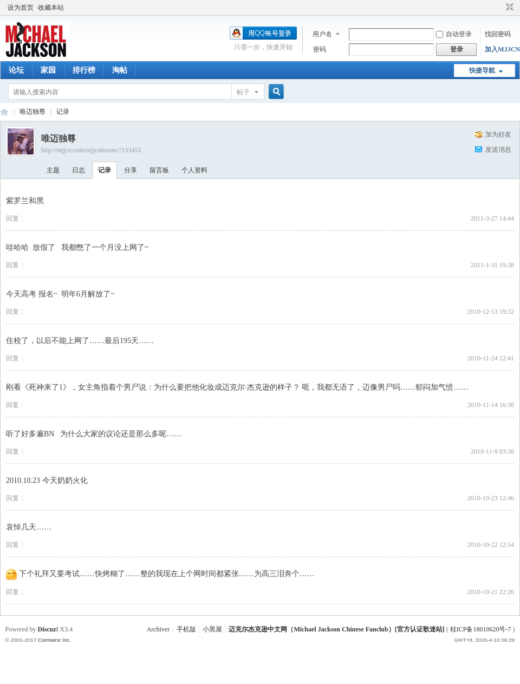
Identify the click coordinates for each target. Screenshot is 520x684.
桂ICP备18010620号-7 (480, 629)
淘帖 (119, 70)
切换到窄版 (508, 7)
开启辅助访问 (499, 7)
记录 (62, 111)
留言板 (159, 170)
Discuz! (48, 629)
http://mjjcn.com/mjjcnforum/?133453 (91, 150)
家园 (48, 70)
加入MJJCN (502, 49)
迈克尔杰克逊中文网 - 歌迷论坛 (4, 112)
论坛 (16, 70)
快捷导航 (482, 70)
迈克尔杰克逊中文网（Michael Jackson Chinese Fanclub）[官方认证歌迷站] (336, 629)
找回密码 (498, 34)
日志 (78, 170)
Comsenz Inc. (54, 640)
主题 (53, 170)
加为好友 (498, 134)
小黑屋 (212, 629)
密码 (319, 49)
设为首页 (21, 7)
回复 (12, 218)
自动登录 (454, 34)
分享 (130, 170)
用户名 (322, 34)
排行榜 (84, 70)
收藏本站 (51, 7)
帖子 (243, 92)
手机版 (186, 629)
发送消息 (498, 149)
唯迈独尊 (33, 111)
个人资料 (194, 170)
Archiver (158, 629)
